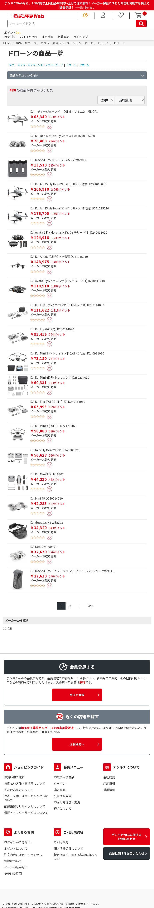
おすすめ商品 (29, 37)
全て (11, 65)
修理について (13, 861)
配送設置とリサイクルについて (24, 806)
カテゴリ (10, 37)
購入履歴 (60, 790)
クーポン (60, 783)
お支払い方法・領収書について (24, 783)
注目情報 (47, 37)
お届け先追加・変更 (67, 802)
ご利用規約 (61, 842)
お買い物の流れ (14, 777)
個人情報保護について (68, 848)
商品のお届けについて (18, 790)
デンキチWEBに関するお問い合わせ (126, 837)
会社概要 (109, 777)
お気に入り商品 (64, 777)
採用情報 (109, 790)
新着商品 (63, 37)
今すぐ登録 (77, 695)
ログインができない (17, 842)
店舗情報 (109, 783)
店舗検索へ (77, 744)
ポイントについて (16, 848)
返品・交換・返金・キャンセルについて (26, 798)
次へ (91, 606)
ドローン (71, 65)
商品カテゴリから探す (24, 75)
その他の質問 (13, 873)
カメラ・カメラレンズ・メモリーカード (40, 65)
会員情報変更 (62, 796)
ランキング (80, 37)
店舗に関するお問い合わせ (126, 853)
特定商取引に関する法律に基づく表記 (76, 857)
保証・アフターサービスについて (26, 812)
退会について (62, 808)
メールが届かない (16, 867)
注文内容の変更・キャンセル (23, 855)
